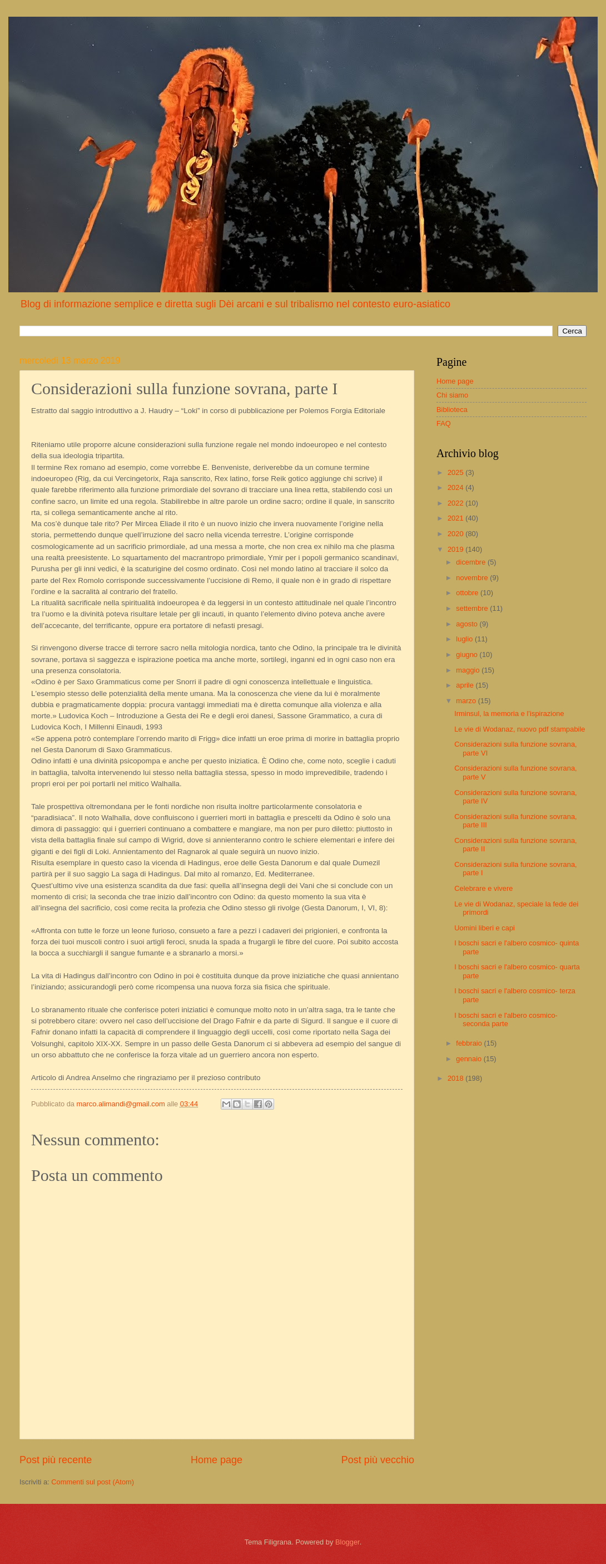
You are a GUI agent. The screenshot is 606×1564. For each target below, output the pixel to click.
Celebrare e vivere (483, 888)
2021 (456, 518)
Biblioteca (452, 409)
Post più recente (55, 1459)
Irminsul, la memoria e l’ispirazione (509, 713)
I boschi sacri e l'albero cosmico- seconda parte (506, 1019)
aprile (465, 685)
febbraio (470, 1043)
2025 (456, 472)
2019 (456, 549)
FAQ (443, 423)
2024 (456, 487)
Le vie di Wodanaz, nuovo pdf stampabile (519, 729)
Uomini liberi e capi (484, 928)
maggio (468, 670)
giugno (467, 654)
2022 (456, 503)
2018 (456, 1078)
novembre (473, 577)
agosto (467, 624)
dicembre (472, 562)
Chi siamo (452, 395)
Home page (216, 1459)
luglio (465, 639)
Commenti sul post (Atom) (92, 1482)
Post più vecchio (377, 1459)
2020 (456, 533)
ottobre (468, 593)
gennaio (469, 1059)
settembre (473, 608)
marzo (467, 701)
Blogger (347, 1542)
